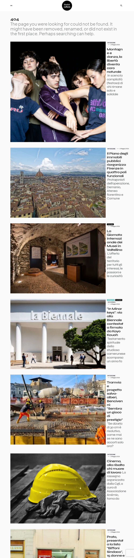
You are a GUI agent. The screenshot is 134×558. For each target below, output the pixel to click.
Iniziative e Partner (117, 554)
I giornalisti (75, 551)
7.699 (70, 536)
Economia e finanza (87, 391)
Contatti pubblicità (97, 551)
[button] (11, 5)
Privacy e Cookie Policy (116, 551)
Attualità (74, 202)
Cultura (74, 155)
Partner (85, 551)
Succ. (77, 536)
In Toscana (75, 42)
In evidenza (91, 202)
